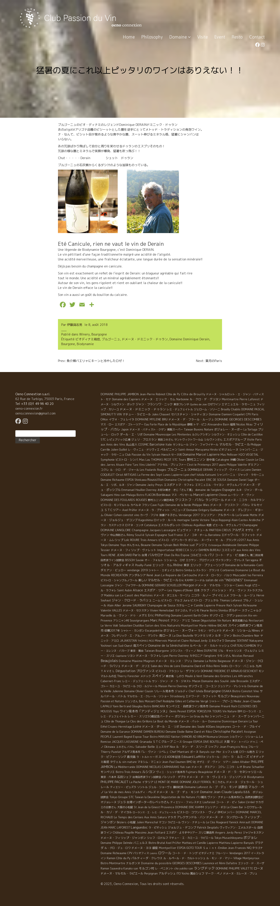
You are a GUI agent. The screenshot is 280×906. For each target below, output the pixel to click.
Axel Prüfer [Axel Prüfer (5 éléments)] (129, 510)
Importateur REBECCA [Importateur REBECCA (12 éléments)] (173, 550)
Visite (202, 36)
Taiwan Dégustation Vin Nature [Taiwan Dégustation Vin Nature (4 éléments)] (211, 620)
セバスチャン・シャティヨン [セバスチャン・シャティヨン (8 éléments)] (189, 414)
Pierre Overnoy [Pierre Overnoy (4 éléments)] (179, 656)
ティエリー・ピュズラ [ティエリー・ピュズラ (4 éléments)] (123, 787)
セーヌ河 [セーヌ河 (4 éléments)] (176, 455)
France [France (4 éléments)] (178, 535)
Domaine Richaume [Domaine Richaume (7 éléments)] (112, 480)
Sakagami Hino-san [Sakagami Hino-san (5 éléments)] (113, 495)
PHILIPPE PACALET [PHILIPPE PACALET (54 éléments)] (114, 782)
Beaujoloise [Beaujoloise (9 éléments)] (205, 772)
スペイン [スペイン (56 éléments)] (158, 676)
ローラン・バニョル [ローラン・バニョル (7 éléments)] (242, 666)
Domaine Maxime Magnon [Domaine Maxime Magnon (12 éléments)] (137, 661)
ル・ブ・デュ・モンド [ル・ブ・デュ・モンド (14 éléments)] (223, 787)
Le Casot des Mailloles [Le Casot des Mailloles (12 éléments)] (136, 595)
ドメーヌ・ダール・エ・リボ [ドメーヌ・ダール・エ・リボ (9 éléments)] (160, 727)
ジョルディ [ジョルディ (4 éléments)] (181, 691)
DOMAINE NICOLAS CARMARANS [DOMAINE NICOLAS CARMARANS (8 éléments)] (157, 767)
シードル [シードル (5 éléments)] (199, 580)
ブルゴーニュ (111, 339)
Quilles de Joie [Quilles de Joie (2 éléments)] (198, 404)
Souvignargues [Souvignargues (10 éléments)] (139, 620)
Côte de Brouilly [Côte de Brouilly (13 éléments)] (193, 394)
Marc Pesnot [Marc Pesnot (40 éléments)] (160, 620)
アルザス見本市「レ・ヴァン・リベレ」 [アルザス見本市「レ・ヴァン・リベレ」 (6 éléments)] (145, 752)
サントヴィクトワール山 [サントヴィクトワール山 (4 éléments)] (188, 439)
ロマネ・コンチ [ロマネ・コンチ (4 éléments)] (134, 525)
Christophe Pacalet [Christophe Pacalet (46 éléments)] (228, 731)
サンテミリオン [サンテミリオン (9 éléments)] (204, 635)
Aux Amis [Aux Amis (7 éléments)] (150, 817)
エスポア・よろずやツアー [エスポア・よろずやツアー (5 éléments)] (182, 832)
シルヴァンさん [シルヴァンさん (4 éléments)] (213, 439)
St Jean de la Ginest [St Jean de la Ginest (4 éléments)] (147, 807)
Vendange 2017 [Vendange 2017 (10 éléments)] (189, 515)
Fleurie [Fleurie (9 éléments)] (204, 610)
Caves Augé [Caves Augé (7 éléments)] (243, 585)
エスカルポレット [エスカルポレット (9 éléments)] (169, 525)
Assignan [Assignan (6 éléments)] (250, 732)
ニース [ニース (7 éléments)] (177, 742)
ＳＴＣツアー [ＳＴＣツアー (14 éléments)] (112, 510)
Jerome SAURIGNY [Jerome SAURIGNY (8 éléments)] (134, 605)
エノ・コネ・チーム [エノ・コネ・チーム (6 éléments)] (195, 535)
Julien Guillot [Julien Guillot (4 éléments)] (119, 449)
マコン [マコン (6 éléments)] (163, 822)
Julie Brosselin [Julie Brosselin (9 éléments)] (239, 681)
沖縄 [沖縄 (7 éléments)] (233, 460)
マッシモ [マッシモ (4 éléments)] (194, 610)
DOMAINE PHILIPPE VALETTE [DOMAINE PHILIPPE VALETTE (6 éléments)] (234, 868)
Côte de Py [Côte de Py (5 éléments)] (173, 394)
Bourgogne (99, 334)
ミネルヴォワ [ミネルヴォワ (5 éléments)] (216, 641)
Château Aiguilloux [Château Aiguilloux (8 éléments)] (194, 525)
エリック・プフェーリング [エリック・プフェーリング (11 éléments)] (207, 565)
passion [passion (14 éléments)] (241, 615)
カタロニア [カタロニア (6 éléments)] (196, 656)
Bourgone (68, 344)
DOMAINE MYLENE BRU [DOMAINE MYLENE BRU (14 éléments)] (151, 419)
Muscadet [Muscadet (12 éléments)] (240, 575)
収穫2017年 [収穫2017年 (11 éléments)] (112, 630)
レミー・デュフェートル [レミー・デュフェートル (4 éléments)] (136, 681)
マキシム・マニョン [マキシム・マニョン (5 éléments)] (149, 762)
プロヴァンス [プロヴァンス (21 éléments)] (145, 671)
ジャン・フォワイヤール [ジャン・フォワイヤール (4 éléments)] (203, 444)
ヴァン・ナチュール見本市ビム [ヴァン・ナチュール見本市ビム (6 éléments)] (225, 797)
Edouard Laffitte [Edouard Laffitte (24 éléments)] (193, 757)
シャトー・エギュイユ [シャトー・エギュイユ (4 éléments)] (162, 570)
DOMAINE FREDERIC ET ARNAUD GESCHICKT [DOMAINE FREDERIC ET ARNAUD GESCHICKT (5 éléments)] (229, 671)
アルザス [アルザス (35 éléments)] (238, 530)
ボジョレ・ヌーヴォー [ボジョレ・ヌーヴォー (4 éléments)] (201, 540)
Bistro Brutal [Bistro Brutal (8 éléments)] (157, 843)
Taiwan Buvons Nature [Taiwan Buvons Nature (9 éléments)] (198, 429)
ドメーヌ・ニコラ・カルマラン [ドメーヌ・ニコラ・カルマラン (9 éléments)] (244, 500)
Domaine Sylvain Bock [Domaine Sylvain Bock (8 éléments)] (165, 545)
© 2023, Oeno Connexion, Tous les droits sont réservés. (142, 884)
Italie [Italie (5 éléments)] (169, 444)
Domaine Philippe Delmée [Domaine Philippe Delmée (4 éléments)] (117, 843)
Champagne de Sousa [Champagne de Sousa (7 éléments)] (161, 605)
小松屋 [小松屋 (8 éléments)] (131, 822)
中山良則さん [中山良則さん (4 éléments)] (118, 535)
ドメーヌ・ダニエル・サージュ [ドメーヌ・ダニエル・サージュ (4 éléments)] (172, 595)
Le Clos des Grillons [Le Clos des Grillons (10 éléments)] (139, 721)
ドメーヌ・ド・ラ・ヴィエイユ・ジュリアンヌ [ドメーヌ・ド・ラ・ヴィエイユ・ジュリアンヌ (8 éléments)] (216, 777)
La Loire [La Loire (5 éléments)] (246, 470)
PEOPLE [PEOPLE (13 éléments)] (106, 737)
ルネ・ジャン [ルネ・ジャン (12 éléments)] (223, 635)
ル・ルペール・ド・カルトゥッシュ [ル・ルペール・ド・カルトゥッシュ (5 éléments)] (184, 858)
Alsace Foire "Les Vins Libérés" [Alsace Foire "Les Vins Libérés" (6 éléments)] (136, 465)
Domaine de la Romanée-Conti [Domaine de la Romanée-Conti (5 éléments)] (244, 565)
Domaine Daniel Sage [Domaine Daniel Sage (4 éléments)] (240, 480)
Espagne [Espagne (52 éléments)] (228, 489)
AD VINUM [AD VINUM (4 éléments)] (199, 737)
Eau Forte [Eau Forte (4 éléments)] (150, 424)
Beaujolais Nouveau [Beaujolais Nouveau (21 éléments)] (245, 696)
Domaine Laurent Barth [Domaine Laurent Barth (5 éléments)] (186, 615)
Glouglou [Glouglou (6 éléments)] (137, 706)
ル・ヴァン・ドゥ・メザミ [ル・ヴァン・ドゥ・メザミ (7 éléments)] (130, 615)
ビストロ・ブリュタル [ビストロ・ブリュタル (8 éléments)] (204, 600)
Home (129, 36)
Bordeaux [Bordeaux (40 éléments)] (163, 494)
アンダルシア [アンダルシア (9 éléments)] (137, 575)
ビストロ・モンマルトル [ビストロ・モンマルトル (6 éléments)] (115, 505)
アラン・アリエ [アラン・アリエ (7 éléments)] (180, 620)
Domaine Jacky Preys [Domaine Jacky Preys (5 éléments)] (149, 485)
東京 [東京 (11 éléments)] (186, 565)
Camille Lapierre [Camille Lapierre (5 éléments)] (204, 605)
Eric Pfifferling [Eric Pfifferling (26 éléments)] (159, 615)
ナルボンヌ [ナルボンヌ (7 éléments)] (133, 863)
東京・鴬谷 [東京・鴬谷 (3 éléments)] (137, 651)
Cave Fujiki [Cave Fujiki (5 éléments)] (157, 505)
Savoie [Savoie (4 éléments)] (140, 560)
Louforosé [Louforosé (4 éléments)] (209, 802)
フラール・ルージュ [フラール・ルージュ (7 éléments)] (243, 595)
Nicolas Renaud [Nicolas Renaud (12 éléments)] (243, 656)
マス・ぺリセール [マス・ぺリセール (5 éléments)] (182, 495)
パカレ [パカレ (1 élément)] (131, 747)
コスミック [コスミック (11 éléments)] (228, 550)
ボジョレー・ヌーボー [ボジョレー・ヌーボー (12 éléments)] (228, 429)
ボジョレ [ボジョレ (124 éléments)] (250, 837)
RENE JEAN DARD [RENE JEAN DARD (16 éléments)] (120, 555)
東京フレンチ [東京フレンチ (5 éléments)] (181, 404)
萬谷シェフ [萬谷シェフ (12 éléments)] (197, 873)
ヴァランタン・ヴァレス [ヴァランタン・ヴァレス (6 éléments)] (229, 560)
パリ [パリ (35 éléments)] (211, 555)
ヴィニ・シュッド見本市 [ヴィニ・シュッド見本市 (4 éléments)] (170, 772)
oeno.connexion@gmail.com (35, 413)
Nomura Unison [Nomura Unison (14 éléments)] (217, 737)
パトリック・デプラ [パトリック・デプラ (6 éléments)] (174, 777)
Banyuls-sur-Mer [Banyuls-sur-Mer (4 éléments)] (210, 752)
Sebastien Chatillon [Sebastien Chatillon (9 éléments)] (131, 625)
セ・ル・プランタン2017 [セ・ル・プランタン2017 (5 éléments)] (230, 540)
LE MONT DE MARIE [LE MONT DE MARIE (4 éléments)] (166, 782)
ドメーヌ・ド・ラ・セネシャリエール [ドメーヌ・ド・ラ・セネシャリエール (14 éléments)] (238, 772)
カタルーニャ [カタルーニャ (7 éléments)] (184, 605)
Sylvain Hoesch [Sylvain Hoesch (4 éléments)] (160, 455)
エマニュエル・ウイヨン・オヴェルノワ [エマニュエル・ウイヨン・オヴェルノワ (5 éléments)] (218, 485)
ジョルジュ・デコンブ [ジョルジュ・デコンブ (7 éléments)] (182, 827)
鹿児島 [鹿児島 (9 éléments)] (131, 757)
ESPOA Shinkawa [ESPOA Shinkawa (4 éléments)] (136, 480)
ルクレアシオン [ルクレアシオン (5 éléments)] (201, 434)
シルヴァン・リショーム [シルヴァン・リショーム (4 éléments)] (243, 737)
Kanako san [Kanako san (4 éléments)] (130, 868)
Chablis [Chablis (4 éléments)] (235, 409)
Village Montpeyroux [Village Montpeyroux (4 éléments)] (246, 858)
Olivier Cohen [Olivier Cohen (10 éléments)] (113, 515)
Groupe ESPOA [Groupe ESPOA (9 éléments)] (192, 742)
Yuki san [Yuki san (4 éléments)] (185, 767)
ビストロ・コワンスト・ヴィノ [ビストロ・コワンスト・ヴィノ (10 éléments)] (197, 812)
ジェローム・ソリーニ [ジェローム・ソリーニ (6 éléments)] (207, 409)
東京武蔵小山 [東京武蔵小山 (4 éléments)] (240, 620)
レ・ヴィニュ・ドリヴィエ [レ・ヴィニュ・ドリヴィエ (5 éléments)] (143, 449)
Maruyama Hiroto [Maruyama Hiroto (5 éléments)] (206, 449)
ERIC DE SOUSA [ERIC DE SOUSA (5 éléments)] (216, 480)
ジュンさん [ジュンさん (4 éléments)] (131, 701)
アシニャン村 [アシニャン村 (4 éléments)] (121, 620)
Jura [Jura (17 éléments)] (186, 600)
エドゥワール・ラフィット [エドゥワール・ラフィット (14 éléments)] (238, 535)
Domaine (180, 36)
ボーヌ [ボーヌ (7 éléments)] (194, 752)
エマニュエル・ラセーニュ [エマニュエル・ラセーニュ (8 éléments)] (239, 404)
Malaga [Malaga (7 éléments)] (131, 495)
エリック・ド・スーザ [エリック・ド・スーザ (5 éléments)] (251, 863)
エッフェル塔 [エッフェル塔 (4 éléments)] (230, 752)
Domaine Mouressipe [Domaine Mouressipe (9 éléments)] (157, 434)
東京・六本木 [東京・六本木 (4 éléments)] (108, 777)
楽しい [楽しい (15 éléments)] (142, 580)
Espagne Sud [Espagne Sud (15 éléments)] (164, 535)
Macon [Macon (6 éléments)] (196, 681)
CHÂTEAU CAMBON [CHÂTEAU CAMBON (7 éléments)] (243, 646)
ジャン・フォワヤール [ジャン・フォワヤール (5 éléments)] (128, 585)
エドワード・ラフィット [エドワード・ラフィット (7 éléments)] (201, 696)
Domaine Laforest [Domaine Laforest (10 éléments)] (196, 787)
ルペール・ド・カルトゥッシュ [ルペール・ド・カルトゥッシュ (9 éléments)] (210, 646)
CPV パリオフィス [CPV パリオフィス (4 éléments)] (138, 853)
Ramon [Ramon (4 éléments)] (111, 858)
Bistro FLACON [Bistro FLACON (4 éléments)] (146, 495)
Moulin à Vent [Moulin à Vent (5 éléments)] (193, 676)
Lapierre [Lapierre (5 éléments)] (177, 475)
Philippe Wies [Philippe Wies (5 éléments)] (200, 505)
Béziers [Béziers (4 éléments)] (121, 822)
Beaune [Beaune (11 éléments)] (146, 545)
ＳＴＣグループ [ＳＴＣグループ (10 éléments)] (163, 742)
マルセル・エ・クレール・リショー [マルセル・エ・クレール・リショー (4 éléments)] (148, 696)
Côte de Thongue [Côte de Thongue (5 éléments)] (115, 721)
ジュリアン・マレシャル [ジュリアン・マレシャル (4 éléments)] (232, 686)
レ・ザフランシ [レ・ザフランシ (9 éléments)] (190, 671)
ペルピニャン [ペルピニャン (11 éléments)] (168, 449)
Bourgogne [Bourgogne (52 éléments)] (212, 691)
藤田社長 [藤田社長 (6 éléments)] (178, 787)
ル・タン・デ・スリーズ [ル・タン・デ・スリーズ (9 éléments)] (191, 747)
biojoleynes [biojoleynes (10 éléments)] (223, 727)
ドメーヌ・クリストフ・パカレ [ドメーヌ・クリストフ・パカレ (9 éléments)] (230, 505)
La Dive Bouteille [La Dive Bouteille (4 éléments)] (182, 635)
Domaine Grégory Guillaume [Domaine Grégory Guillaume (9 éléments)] (204, 510)
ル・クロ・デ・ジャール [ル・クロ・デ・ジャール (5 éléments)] (124, 470)
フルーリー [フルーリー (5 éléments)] (221, 853)
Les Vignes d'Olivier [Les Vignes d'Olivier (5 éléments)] (180, 590)
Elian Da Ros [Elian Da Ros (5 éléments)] (172, 555)
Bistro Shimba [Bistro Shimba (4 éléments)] (219, 610)
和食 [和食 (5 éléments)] (209, 525)
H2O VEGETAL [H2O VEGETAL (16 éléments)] (249, 455)
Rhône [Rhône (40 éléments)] (178, 565)
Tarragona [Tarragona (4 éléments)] (251, 560)
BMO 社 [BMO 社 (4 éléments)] (191, 762)
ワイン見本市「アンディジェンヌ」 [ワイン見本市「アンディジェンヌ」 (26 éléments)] (144, 711)
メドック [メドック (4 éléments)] (145, 676)
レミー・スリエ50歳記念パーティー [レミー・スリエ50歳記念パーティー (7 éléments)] (151, 716)
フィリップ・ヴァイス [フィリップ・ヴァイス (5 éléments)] (227, 470)
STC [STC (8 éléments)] (103, 439)
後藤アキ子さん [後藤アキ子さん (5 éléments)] (168, 515)
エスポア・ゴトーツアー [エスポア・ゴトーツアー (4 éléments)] (129, 424)
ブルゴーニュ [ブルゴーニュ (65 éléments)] (177, 469)
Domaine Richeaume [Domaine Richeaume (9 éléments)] (113, 853)
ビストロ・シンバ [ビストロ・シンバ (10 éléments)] (127, 460)
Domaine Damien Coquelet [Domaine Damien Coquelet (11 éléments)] (227, 414)
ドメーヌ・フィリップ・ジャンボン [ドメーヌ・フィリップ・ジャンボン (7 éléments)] (123, 838)
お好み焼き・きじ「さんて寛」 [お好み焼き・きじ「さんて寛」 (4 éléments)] (176, 490)
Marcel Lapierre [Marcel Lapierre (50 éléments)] (205, 494)
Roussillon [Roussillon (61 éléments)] (155, 479)
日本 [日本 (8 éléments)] (197, 590)
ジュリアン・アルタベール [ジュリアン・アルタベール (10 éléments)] (218, 515)
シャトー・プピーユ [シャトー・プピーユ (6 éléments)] (221, 701)
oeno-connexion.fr (29, 408)
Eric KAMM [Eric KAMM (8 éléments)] (186, 580)
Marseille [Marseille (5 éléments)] (106, 615)
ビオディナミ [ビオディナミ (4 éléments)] (206, 853)
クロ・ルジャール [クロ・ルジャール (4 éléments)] (147, 686)
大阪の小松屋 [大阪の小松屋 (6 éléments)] (125, 807)
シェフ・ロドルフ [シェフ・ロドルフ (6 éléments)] (157, 838)
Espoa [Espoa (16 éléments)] (185, 555)
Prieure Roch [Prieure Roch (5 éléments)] (224, 605)
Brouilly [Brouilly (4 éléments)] (225, 409)
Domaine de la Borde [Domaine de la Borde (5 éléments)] (178, 505)
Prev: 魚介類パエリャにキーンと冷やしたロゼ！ (91, 361)
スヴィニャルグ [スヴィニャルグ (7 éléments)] (252, 610)
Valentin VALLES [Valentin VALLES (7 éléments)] (111, 610)
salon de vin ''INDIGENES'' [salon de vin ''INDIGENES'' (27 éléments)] (224, 580)
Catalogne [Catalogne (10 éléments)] (222, 460)
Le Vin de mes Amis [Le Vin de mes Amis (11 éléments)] (118, 792)
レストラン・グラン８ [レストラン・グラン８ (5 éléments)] (206, 570)
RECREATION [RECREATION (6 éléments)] (119, 575)
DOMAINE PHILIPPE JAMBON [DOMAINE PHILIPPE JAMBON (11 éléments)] (120, 394)
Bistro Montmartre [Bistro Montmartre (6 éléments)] (113, 863)
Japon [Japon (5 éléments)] (125, 429)
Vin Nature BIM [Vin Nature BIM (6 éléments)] (232, 711)
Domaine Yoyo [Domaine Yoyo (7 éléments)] (117, 545)
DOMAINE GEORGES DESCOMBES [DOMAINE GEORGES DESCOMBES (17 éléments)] (238, 419)
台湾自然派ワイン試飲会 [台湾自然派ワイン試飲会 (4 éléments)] (146, 777)
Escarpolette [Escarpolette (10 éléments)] (154, 630)
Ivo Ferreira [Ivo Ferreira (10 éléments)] (255, 575)
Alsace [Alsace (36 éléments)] (138, 590)
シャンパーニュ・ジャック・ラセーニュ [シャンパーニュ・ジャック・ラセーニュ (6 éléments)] (240, 475)
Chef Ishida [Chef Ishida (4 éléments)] (196, 691)
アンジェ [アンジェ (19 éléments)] (201, 545)
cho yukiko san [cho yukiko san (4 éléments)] (183, 868)
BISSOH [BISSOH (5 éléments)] (130, 560)
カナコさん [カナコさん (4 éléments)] (181, 610)
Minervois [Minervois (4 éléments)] (161, 641)
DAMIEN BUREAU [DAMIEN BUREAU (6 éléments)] (209, 550)
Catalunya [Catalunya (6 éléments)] (150, 525)
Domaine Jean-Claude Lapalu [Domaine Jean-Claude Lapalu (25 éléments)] (221, 792)
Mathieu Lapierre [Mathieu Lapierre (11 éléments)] (231, 843)
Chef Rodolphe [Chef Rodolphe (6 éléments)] (165, 701)
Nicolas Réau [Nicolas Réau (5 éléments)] (244, 424)
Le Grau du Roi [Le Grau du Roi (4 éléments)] (199, 716)
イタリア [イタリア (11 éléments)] (147, 782)
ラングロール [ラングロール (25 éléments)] (214, 500)
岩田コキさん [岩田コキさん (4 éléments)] (165, 439)
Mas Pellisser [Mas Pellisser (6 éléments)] (229, 455)
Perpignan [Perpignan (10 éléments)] (151, 873)
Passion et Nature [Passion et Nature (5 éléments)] (112, 701)
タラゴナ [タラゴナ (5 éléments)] (257, 848)
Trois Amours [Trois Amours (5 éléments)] (149, 540)
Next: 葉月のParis (209, 361)
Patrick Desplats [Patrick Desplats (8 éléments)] (208, 827)
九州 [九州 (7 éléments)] (258, 666)
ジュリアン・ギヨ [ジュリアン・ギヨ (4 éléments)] (215, 807)
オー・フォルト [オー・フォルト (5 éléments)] (154, 560)
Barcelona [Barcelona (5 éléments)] (214, 535)
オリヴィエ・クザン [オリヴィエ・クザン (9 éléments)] (222, 615)
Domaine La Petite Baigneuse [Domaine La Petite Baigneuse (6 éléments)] (212, 661)
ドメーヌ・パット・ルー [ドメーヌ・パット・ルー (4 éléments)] (192, 721)
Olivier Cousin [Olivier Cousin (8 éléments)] (245, 460)
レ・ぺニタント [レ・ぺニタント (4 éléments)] (164, 868)
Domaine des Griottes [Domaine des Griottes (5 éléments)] (217, 676)
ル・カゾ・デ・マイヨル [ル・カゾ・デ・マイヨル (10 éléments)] (116, 812)
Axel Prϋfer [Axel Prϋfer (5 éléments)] (173, 843)
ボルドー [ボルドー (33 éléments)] (235, 610)
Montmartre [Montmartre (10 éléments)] (230, 399)
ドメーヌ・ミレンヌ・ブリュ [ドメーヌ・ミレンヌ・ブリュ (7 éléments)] (174, 661)
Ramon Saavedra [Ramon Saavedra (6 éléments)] (111, 868)
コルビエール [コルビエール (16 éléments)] (198, 555)
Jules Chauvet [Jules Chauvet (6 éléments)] (161, 414)
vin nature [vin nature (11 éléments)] (129, 762)
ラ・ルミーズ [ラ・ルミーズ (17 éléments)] (240, 757)
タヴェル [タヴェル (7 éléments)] (115, 762)
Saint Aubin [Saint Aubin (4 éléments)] (124, 590)
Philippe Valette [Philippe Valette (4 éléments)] (237, 465)
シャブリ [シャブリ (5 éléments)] (213, 747)
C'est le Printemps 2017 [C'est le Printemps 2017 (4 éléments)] (202, 465)
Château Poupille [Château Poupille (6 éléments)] (123, 832)
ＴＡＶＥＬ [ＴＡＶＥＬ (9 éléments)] (108, 671)
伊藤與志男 (74, 325)
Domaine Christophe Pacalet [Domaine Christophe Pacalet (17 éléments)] (184, 480)
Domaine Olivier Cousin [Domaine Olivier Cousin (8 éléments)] (138, 691)
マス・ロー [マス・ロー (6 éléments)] (107, 424)
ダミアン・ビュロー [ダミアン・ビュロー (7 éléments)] (113, 570)
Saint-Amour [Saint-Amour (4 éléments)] (186, 449)
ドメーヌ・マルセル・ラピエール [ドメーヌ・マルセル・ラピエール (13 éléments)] (122, 873)
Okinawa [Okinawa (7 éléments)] (109, 747)
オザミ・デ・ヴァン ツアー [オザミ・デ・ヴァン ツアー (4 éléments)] (214, 762)
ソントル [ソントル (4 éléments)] (142, 787)
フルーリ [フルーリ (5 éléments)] (253, 747)
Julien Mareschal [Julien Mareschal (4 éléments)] (147, 822)
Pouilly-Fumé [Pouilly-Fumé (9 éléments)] (143, 565)
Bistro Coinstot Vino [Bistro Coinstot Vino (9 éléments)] (245, 691)
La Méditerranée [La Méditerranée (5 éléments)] (124, 767)
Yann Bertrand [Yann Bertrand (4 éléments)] (122, 706)
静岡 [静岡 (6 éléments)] (189, 424)
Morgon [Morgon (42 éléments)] (188, 585)
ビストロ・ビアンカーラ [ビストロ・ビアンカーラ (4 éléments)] (172, 540)
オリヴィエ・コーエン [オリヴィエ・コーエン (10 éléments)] (202, 686)
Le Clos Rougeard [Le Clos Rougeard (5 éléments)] (217, 822)
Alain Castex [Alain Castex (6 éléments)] (239, 520)
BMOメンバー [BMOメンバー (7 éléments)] (226, 812)
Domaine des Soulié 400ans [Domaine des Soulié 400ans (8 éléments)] (197, 727)
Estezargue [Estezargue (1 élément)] (214, 545)
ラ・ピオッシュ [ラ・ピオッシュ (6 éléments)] (158, 827)
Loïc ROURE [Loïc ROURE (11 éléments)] (132, 540)
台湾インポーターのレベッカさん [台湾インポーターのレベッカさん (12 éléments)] (148, 802)
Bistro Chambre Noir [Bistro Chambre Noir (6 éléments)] (246, 635)
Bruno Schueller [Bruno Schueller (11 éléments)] (253, 767)
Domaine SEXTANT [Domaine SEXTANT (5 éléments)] (236, 641)
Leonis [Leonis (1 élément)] (153, 853)
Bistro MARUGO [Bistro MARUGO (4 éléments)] (160, 737)
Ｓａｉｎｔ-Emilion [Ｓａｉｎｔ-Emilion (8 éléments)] (215, 848)
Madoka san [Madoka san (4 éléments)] (111, 595)
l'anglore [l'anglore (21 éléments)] (209, 655)
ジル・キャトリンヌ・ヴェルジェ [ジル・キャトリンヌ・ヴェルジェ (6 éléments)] (237, 651)
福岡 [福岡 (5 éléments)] (232, 424)
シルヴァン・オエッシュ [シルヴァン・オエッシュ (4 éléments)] (225, 434)
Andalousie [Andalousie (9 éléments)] (229, 545)
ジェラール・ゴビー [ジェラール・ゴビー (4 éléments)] (218, 757)
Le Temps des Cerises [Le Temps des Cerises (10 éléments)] (128, 817)
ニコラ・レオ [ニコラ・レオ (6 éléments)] (234, 767)
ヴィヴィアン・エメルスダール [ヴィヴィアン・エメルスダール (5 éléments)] (238, 827)
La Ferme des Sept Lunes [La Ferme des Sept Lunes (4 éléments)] (154, 475)
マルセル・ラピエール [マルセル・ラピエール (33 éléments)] (163, 580)
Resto (237, 36)
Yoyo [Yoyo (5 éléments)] (116, 711)
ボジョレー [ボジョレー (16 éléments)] (182, 716)
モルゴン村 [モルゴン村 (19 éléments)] (146, 868)
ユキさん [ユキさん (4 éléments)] (121, 747)
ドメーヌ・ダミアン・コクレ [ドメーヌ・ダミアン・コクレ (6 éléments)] (208, 767)
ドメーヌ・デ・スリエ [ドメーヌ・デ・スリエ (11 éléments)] (135, 666)
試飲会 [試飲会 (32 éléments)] (243, 787)
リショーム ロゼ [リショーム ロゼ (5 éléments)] (174, 560)
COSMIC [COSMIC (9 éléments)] (143, 444)
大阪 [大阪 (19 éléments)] (227, 741)
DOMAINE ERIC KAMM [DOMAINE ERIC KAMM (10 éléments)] (189, 807)
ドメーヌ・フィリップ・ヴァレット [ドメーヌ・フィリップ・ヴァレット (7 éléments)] (133, 550)
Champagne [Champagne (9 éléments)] (250, 525)
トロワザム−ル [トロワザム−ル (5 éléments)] (253, 807)
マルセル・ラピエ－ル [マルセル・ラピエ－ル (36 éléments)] (234, 444)
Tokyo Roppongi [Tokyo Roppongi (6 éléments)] (220, 520)
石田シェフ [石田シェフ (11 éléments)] (124, 777)
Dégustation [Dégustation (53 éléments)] (125, 671)
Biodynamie (85, 344)
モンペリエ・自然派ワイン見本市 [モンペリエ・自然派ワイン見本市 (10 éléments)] (187, 706)
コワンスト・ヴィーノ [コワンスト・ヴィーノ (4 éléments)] (183, 651)
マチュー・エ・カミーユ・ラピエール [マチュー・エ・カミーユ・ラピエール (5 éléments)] (191, 838)
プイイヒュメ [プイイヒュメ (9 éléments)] (220, 595)
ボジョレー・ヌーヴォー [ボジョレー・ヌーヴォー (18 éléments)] (180, 630)
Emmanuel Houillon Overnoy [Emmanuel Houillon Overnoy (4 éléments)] (139, 490)
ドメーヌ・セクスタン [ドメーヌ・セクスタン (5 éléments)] (136, 610)
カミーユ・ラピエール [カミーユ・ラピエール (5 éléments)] (122, 686)
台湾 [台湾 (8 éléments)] (144, 555)
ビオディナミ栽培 (87, 339)
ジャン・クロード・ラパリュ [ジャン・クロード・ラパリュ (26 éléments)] (132, 600)
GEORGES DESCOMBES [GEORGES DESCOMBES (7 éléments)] (187, 863)
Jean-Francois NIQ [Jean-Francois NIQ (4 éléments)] (239, 848)
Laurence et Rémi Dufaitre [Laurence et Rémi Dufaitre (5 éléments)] (220, 863)
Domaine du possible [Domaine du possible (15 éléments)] (156, 863)
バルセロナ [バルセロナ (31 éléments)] (155, 555)
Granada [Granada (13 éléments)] (146, 742)
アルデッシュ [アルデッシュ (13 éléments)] (167, 873)
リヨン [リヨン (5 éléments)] (131, 656)
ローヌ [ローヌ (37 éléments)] (258, 868)
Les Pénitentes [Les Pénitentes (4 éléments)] (181, 434)
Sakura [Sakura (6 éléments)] (162, 817)
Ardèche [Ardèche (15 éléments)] (255, 520)
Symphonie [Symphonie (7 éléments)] (108, 460)
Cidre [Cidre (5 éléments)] (205, 615)
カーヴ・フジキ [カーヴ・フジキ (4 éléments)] (149, 515)
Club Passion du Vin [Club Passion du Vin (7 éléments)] (137, 455)
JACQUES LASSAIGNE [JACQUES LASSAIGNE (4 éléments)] (125, 742)
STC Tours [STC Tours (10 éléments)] (179, 460)
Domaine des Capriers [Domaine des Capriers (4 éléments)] (126, 399)
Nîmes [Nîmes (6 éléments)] (256, 630)
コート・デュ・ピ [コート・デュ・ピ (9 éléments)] (226, 555)
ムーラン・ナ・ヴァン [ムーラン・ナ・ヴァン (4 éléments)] (241, 495)
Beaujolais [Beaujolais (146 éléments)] (109, 660)
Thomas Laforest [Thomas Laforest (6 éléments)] (231, 600)
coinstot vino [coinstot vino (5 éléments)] (131, 515)
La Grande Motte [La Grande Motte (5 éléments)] (246, 515)
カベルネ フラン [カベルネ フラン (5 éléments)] (140, 505)
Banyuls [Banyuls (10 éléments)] (249, 843)
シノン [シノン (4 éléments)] (194, 550)
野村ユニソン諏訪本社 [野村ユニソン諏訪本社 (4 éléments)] (161, 500)
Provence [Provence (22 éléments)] (167, 807)
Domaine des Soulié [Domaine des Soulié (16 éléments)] (215, 681)
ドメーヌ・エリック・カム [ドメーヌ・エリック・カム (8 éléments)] (158, 399)
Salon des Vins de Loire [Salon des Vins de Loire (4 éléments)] (165, 666)
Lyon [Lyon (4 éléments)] (165, 656)
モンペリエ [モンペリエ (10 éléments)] (108, 772)
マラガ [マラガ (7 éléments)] (172, 817)
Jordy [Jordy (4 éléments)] (204, 641)
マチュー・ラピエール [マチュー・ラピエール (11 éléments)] (136, 414)
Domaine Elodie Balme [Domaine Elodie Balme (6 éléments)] (179, 732)
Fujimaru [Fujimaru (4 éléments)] (191, 772)
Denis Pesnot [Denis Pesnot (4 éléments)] (178, 711)
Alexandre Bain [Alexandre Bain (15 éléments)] (218, 424)
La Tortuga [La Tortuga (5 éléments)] (250, 429)
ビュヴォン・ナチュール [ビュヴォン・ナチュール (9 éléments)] (192, 530)
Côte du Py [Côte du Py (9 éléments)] (123, 858)
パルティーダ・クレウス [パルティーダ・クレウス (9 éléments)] (147, 858)
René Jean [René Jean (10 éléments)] (153, 575)
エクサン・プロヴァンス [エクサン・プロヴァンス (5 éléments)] (200, 560)
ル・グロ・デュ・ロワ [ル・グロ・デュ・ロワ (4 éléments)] (117, 848)
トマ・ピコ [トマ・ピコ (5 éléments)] (199, 424)
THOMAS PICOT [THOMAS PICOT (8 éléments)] (161, 460)
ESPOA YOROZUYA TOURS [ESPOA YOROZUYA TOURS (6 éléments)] (204, 711)
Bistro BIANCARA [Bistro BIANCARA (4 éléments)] (154, 706)
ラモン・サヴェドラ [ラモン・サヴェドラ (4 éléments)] (210, 630)
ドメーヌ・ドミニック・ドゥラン (145, 339)
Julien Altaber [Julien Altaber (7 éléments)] (241, 762)
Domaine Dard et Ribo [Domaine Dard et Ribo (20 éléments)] (197, 666)
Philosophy (152, 36)
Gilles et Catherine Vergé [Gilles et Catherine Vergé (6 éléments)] (191, 701)
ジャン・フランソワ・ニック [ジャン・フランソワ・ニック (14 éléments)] (154, 404)
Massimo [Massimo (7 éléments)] (140, 832)
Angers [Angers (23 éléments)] (220, 832)
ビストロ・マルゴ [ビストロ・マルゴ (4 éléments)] (171, 600)
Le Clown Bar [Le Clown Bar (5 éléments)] (235, 807)
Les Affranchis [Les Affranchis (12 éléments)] (242, 676)
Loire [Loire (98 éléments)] (137, 726)
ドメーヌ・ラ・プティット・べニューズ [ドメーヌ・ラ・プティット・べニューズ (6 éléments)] (162, 510)
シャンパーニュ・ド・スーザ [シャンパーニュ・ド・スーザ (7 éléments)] (228, 716)
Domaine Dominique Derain (189, 339)
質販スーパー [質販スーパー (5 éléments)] (175, 429)
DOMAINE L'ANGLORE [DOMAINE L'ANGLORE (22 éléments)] (116, 530)
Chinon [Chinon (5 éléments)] (223, 495)
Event (219, 36)
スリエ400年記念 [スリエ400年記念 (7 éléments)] (169, 757)
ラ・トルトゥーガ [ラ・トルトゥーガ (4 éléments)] (147, 757)
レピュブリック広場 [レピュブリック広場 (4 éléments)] (118, 439)
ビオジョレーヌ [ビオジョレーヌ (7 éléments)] (228, 449)
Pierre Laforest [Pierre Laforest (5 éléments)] (250, 399)
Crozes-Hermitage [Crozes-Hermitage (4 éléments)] (120, 727)
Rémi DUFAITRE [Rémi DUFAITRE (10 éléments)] (207, 651)
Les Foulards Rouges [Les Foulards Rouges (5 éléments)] (153, 470)
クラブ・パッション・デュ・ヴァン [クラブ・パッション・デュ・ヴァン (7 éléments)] (223, 590)
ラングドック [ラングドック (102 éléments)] (204, 868)
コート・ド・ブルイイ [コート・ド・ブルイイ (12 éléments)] (246, 727)
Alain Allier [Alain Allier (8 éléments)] (114, 605)
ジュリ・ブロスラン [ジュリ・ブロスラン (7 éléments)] (144, 439)
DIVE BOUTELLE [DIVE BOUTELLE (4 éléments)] (213, 742)
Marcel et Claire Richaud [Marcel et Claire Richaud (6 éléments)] (184, 641)
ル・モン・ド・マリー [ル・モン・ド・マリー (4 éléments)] (219, 858)
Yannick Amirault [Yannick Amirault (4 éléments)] (239, 822)
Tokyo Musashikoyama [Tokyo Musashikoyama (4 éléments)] (228, 838)
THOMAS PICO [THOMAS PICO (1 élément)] (146, 641)
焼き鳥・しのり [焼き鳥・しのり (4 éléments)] (175, 676)
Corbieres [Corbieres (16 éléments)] (227, 570)
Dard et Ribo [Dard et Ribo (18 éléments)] (203, 731)
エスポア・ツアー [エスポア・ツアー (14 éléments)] (155, 590)
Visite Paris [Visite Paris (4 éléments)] (254, 439)
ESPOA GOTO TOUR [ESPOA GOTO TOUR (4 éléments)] (189, 848)
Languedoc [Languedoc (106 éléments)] (139, 827)
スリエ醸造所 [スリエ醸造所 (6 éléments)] (206, 832)
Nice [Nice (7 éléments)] (172, 747)
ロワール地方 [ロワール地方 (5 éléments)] (247, 752)
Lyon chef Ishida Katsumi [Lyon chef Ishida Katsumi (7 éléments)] (200, 475)
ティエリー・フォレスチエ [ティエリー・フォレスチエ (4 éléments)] (186, 802)
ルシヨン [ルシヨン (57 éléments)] (148, 771)
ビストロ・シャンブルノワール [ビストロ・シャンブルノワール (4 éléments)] (119, 580)
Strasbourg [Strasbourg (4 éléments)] (177, 696)
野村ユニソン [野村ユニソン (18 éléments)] (196, 459)
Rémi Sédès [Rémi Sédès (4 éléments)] (221, 666)
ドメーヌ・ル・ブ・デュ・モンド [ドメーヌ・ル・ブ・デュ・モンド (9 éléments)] (178, 792)
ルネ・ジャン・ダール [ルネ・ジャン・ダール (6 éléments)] (249, 490)
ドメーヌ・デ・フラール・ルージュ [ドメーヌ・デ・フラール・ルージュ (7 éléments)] (191, 419)
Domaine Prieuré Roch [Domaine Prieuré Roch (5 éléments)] (223, 706)
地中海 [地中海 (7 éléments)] (210, 460)
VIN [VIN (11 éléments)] (119, 414)
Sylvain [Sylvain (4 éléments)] (149, 535)
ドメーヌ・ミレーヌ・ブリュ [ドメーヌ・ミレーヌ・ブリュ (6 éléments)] (240, 873)
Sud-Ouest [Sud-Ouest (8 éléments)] (125, 646)
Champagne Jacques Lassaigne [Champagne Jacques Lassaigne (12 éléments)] (154, 530)
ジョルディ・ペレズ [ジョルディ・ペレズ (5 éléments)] (144, 792)
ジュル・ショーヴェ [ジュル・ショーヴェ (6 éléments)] (160, 787)
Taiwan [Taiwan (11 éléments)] (149, 651)
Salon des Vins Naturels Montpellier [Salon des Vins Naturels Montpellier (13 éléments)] (171, 625)
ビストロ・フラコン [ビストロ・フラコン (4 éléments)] (167, 671)
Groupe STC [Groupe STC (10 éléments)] (126, 797)
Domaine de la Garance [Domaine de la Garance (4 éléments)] (115, 732)
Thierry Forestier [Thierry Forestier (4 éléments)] (128, 676)
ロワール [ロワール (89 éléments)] (164, 852)
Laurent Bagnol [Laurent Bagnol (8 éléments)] (122, 737)
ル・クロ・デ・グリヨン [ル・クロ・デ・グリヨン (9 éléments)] (205, 399)
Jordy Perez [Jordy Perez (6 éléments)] (234, 832)
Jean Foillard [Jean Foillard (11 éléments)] (156, 832)
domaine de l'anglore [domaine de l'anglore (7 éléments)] (208, 490)
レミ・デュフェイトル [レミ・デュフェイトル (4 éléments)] (180, 409)
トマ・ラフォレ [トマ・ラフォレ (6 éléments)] (185, 485)
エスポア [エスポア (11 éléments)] (169, 485)
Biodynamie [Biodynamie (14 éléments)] (255, 777)
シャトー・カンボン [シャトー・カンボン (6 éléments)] (132, 630)
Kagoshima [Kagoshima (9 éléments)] (145, 520)
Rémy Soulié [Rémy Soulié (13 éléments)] (135, 535)
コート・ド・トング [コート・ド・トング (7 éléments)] (185, 853)
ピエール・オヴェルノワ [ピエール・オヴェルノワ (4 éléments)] (227, 525)
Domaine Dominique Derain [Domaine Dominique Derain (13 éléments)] (228, 721)
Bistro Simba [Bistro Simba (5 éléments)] (184, 570)
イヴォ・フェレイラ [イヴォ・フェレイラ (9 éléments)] (121, 419)
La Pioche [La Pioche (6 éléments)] (135, 782)
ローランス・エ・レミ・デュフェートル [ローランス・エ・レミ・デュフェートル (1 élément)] (154, 812)
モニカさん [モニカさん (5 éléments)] (218, 782)
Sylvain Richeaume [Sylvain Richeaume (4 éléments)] (245, 605)
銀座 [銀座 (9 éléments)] (155, 848)
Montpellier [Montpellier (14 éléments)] (167, 848)
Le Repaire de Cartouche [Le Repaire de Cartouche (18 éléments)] (179, 575)
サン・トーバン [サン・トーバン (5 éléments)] (240, 742)
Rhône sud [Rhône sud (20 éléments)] (187, 545)
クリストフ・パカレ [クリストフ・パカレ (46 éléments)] (190, 499)
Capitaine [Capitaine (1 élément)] (121, 656)
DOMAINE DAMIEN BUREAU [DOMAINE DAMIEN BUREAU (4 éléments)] (148, 732)
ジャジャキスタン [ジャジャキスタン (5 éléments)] (253, 832)
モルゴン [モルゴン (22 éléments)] (224, 696)
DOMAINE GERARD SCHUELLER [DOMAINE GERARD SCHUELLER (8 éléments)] (162, 585)
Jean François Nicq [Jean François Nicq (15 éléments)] (233, 747)
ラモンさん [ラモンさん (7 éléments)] (224, 656)
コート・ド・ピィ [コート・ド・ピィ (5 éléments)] (226, 802)
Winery (84, 334)
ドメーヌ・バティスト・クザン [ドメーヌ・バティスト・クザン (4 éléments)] (148, 429)
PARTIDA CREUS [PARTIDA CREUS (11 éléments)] (220, 530)
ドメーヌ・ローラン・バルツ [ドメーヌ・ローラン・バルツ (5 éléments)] (215, 575)
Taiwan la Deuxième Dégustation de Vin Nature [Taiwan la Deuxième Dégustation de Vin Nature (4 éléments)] (165, 797)
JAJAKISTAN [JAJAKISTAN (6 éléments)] (128, 641)
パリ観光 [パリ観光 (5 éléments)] (201, 797)
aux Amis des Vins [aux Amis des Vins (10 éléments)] (113, 444)
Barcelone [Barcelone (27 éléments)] (157, 444)
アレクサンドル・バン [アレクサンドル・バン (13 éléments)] (191, 817)
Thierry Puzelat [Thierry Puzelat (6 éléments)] (111, 752)
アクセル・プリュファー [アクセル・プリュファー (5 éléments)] (171, 465)
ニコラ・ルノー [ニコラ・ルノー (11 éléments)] (201, 595)
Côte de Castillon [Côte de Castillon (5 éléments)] (252, 434)
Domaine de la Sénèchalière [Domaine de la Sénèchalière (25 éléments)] (168, 645)
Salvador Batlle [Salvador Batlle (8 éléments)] (145, 747)
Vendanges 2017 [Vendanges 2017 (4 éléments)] (239, 853)
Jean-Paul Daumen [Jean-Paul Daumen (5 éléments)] (174, 762)
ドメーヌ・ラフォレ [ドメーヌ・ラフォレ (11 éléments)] (149, 656)
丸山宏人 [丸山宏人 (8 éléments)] (131, 444)
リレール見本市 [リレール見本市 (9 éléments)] (164, 691)
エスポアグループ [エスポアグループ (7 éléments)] (234, 439)
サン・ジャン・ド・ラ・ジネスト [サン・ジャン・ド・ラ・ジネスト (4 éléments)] (171, 681)
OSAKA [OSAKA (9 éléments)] (226, 691)
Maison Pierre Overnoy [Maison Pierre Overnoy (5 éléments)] (172, 686)
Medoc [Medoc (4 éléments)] (238, 701)
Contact (257, 36)
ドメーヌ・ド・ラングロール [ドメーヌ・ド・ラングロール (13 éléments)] (224, 817)
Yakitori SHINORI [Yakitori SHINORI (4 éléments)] (181, 737)
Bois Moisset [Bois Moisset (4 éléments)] (147, 701)
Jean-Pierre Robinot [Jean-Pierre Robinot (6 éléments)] (152, 394)
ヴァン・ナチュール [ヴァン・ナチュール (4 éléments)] (193, 822)
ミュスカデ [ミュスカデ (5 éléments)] (162, 747)
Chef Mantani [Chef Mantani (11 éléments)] (179, 752)
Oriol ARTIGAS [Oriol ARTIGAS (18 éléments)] (126, 474)
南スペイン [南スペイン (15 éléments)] (140, 646)
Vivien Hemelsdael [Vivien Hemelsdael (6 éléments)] (162, 610)
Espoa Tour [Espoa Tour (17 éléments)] (141, 736)
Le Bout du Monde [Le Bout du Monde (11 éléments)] (165, 721)
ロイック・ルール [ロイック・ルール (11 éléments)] (165, 520)
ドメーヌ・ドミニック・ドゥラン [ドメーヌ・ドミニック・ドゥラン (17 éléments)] (143, 409)
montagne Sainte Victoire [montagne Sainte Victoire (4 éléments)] (193, 520)
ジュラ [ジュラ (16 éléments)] (121, 802)
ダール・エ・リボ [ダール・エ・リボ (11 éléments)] (131, 434)
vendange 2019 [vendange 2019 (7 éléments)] (137, 570)
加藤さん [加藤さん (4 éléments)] (244, 555)
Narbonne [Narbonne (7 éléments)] (182, 399)
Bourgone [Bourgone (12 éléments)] (162, 651)
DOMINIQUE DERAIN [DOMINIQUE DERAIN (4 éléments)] (200, 470)
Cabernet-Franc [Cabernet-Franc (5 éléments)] (111, 681)
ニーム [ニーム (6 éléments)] (156, 600)
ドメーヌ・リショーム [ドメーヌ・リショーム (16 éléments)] (236, 630)
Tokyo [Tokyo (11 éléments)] (113, 797)
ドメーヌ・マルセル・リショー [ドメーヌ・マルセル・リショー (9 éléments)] (215, 585)
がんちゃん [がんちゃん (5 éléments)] (133, 545)
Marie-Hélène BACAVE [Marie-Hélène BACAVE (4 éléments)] (213, 625)
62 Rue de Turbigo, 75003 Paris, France (44, 399)
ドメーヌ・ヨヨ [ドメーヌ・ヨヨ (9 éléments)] (141, 848)
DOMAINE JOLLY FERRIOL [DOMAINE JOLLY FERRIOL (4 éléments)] (195, 782)
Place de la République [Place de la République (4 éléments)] (172, 424)
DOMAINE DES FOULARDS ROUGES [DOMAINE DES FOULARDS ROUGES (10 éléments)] (124, 500)
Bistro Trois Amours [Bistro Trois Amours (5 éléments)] (128, 772)
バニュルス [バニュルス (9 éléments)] (140, 843)
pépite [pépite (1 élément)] (222, 465)
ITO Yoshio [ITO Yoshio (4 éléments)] (183, 873)
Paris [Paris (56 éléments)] (137, 555)
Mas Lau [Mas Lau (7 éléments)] (144, 460)
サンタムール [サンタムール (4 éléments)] (181, 444)
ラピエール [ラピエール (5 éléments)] (174, 822)
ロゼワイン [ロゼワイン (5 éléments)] (214, 404)
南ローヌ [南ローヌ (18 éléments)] (165, 635)
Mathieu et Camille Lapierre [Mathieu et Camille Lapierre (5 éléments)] (200, 843)
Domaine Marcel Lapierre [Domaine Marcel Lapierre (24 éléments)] (201, 454)
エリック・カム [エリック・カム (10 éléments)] (162, 565)
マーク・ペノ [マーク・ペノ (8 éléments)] (213, 873)
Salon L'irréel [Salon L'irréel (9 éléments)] (246, 802)
